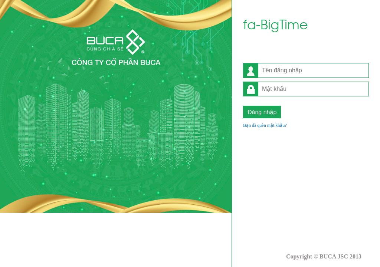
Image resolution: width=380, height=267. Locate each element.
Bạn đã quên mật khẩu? (265, 125)
